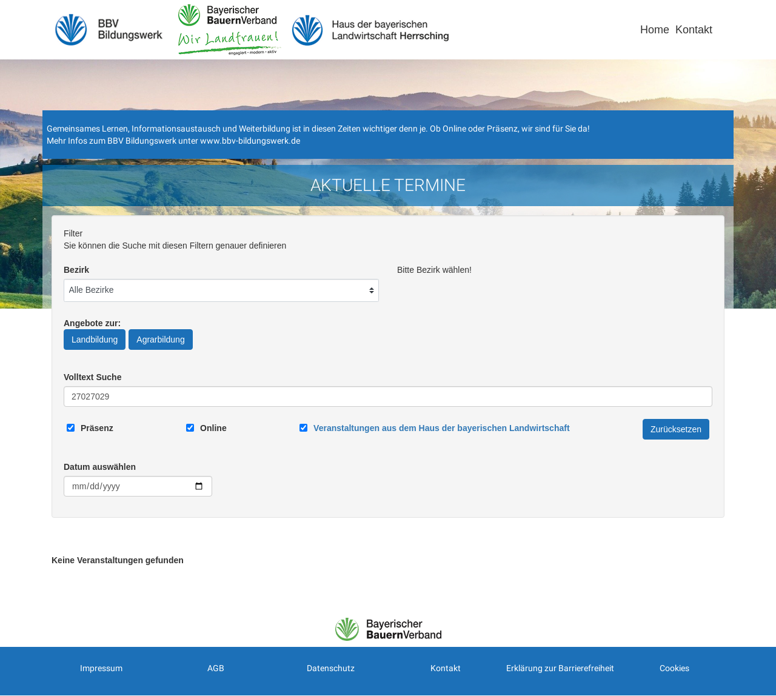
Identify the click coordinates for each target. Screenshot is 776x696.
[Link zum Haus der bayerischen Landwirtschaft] (441, 428)
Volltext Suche (92, 377)
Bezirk (76, 270)
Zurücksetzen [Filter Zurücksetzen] (676, 429)
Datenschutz (331, 668)
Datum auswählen (100, 467)
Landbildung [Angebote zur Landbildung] (95, 339)
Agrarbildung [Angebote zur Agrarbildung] (160, 339)
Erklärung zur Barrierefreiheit (560, 668)
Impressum (101, 668)
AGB (215, 668)
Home (654, 30)
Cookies (674, 668)
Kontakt (693, 30)
